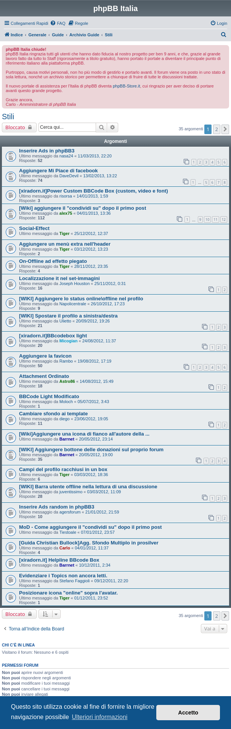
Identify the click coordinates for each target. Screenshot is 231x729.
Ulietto (65, 321)
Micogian (68, 341)
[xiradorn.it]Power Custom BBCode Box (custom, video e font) (93, 191)
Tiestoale (67, 532)
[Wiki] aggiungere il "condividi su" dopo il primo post (82, 208)
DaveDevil (69, 175)
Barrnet (66, 439)
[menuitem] (57, 23)
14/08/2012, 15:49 (97, 381)
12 (224, 219)
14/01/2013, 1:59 (92, 196)
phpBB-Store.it (126, 86)
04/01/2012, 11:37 (92, 548)
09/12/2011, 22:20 (111, 580)
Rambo (66, 361)
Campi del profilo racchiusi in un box (63, 469)
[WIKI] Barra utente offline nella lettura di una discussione (88, 486)
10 (207, 219)
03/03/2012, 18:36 (91, 474)
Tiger (64, 233)
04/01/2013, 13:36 (94, 213)
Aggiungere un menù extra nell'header (65, 244)
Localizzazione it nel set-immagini (59, 278)
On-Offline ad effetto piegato (53, 261)
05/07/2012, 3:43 (93, 401)
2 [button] (216, 129)
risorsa (65, 196)
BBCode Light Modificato (49, 396)
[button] (225, 129)
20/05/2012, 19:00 (96, 454)
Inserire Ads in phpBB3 (46, 151)
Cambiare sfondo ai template (53, 413)
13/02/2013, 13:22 (100, 175)
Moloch (66, 401)
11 (215, 219)
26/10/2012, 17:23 (108, 303)
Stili (8, 116)
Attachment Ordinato (44, 376)
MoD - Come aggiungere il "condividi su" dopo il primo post (90, 527)
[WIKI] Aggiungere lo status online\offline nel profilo (81, 298)
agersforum (70, 512)
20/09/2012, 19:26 (93, 321)
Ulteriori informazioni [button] (100, 717)
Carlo (64, 548)
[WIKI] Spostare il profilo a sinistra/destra (68, 316)
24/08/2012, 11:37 (99, 341)
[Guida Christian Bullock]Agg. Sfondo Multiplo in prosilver (89, 543)
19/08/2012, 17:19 (94, 361)
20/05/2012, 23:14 (96, 439)
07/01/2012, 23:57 (98, 532)
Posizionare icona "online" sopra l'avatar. (68, 593)
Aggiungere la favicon (45, 356)
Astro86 (67, 381)
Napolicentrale (72, 303)
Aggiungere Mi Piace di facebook (58, 170)
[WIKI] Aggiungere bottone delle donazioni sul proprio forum (91, 449)
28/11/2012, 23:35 (91, 266)
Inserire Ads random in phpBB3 (56, 507)
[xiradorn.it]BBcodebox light (53, 336)
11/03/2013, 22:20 (95, 156)
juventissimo (71, 491)
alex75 (65, 213)
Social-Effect (34, 228)
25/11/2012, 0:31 (110, 283)
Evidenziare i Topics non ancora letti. (63, 575)
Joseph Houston (74, 283)
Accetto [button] (188, 713)
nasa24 (66, 156)
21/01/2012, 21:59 (102, 512)
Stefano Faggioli (74, 580)
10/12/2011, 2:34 (95, 565)
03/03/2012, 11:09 (104, 491)
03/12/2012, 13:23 (91, 249)
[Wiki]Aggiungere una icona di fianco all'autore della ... (84, 434)
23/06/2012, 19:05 (91, 418)
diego (64, 418)
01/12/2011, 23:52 (91, 598)
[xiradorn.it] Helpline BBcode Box (59, 560)
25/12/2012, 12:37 (91, 233)
